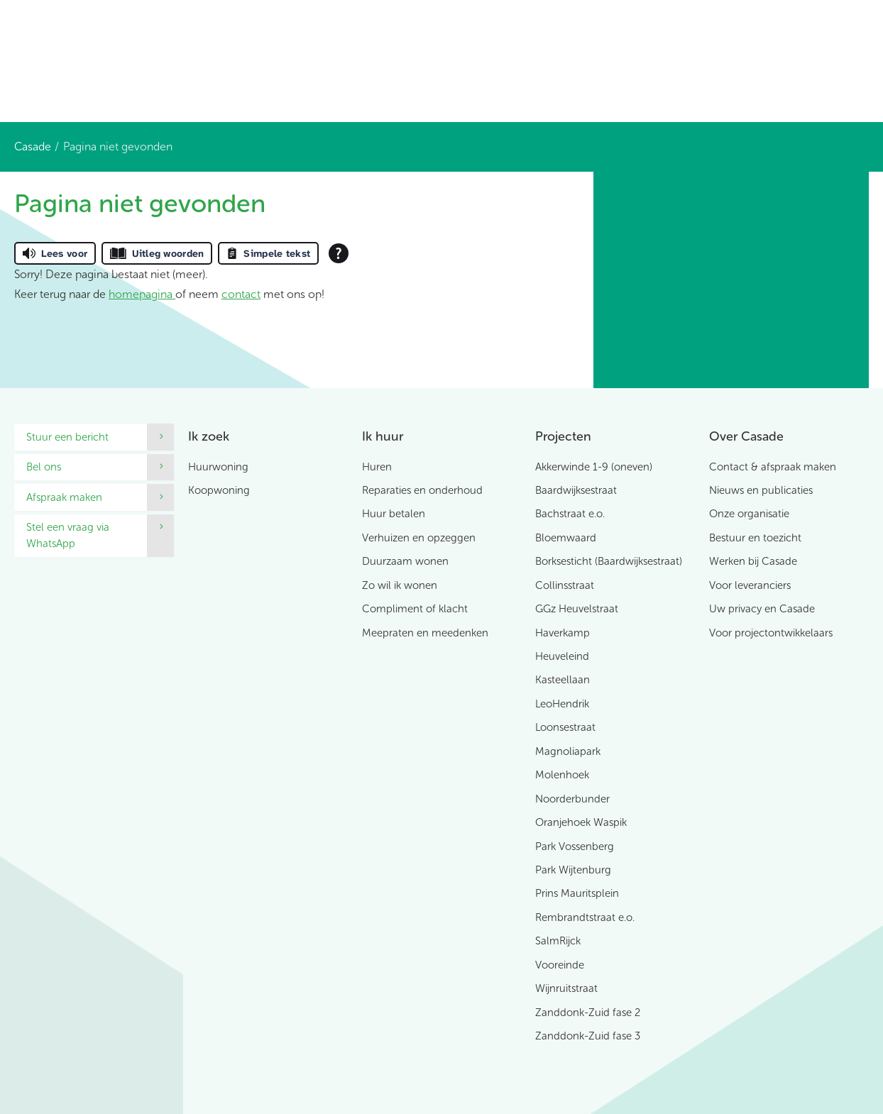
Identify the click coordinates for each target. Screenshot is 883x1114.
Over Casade (746, 436)
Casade (32, 146)
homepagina (142, 294)
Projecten (563, 436)
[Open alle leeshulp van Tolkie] (339, 253)
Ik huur (382, 436)
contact (240, 294)
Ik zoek (208, 436)
